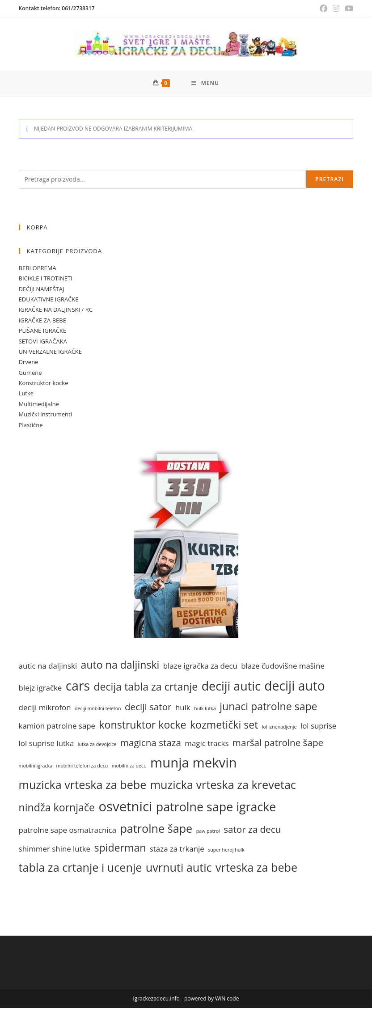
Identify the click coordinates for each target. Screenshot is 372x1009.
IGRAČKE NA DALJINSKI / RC (56, 310)
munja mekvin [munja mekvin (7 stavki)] (193, 763)
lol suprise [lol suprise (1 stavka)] (318, 726)
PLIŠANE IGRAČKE (43, 331)
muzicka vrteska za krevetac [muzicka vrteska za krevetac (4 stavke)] (223, 785)
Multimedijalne (39, 404)
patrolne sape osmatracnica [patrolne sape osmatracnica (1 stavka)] (67, 830)
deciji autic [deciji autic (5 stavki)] (231, 686)
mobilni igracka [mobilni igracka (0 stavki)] (36, 766)
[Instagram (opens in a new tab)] (336, 8)
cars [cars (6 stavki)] (78, 686)
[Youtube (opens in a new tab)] (347, 8)
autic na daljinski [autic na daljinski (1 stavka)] (48, 666)
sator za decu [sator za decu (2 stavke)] (252, 829)
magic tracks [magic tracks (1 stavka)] (206, 743)
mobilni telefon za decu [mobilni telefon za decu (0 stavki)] (82, 766)
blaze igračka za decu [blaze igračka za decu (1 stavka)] (200, 666)
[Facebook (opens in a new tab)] (323, 8)
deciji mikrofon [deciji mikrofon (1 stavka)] (45, 708)
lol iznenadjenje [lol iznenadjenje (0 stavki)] (279, 728)
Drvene (28, 363)
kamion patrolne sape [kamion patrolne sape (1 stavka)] (57, 726)
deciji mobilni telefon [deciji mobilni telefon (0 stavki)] (98, 709)
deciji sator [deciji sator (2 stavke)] (148, 707)
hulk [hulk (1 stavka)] (182, 708)
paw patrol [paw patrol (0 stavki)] (208, 831)
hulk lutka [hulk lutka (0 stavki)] (205, 709)
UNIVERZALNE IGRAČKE (50, 352)
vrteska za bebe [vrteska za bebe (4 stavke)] (256, 867)
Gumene (30, 373)
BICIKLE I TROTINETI (45, 279)
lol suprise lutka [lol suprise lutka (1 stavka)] (46, 743)
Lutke (26, 394)
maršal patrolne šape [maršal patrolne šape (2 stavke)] (277, 743)
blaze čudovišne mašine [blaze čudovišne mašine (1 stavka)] (283, 666)
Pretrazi (329, 179)
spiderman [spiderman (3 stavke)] (120, 848)
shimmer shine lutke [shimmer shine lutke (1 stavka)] (54, 849)
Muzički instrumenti (45, 415)
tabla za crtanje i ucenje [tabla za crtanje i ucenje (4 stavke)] (80, 867)
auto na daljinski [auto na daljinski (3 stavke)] (120, 665)
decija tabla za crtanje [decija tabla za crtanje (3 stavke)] (145, 687)
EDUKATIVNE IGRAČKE (49, 300)
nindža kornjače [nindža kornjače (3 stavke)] (57, 808)
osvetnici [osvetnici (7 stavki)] (125, 807)
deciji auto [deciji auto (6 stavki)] (294, 686)
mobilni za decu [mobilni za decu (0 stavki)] (129, 766)
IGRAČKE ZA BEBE (42, 321)
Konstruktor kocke (43, 384)
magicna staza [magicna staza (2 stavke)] (150, 743)
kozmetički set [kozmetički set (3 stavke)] (224, 725)
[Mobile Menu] (205, 83)
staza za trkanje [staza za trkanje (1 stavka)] (177, 849)
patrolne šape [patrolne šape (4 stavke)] (156, 828)
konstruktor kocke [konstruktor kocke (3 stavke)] (142, 725)
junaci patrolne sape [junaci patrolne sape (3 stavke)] (268, 707)
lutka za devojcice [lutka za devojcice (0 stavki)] (97, 745)
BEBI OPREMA (37, 268)
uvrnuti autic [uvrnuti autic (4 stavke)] (179, 867)
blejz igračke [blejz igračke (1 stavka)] (40, 688)
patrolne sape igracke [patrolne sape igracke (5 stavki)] (216, 807)
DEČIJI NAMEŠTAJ (41, 289)
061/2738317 (78, 8)
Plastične (31, 425)
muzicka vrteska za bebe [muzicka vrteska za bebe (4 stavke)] (83, 785)
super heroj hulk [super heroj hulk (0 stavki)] (226, 851)
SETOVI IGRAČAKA (43, 342)
